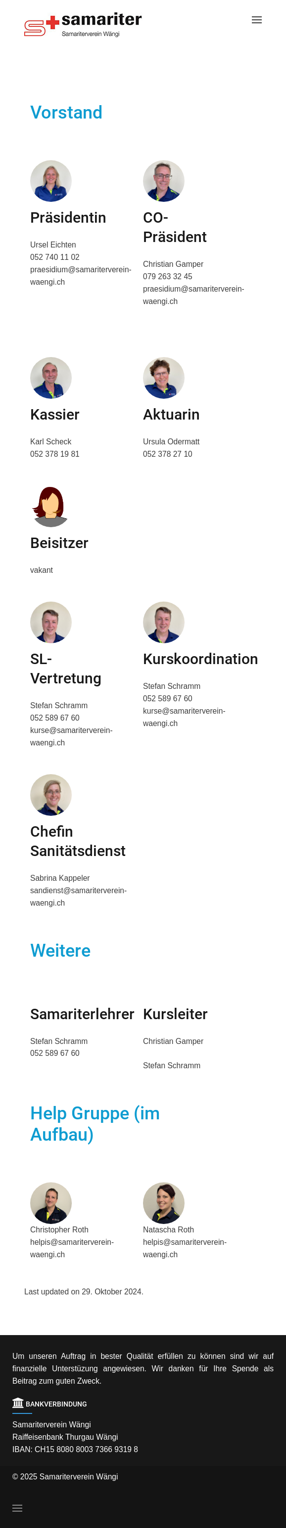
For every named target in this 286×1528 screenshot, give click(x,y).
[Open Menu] (257, 20)
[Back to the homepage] (91, 25)
